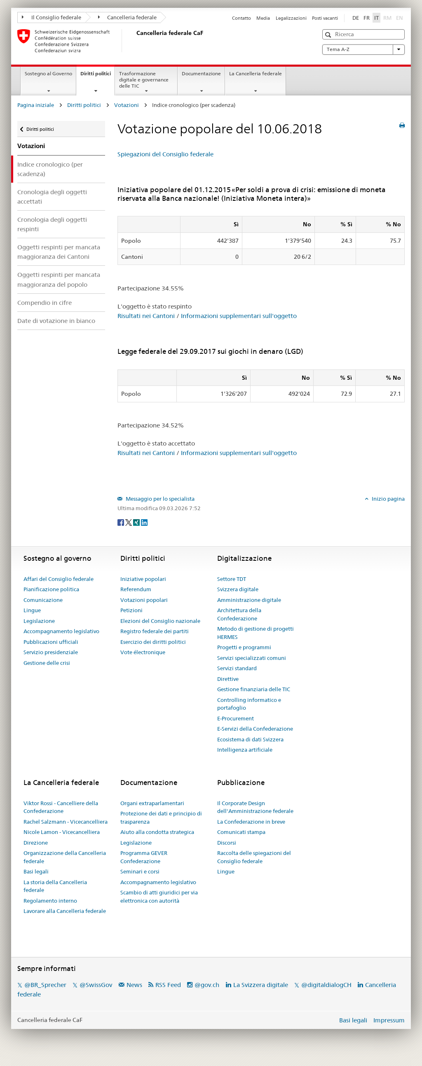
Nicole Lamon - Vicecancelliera (61, 832)
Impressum (389, 1020)
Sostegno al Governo (48, 73)
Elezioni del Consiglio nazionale (160, 621)
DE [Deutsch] (355, 17)
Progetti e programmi (244, 647)
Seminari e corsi (139, 871)
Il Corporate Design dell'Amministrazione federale (255, 807)
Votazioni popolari (144, 600)
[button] (329, 35)
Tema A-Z (363, 49)
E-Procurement (235, 718)
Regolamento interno (50, 900)
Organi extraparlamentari (152, 803)
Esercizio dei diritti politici (153, 642)
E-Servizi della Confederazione (255, 728)
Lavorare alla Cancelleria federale (64, 911)
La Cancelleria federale (255, 73)
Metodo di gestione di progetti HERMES (255, 632)
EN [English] (399, 17)
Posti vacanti (325, 18)
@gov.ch (207, 985)
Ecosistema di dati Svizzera (250, 739)
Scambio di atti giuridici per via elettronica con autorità (159, 896)
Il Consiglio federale (51, 17)
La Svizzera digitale (260, 985)
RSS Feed (168, 985)
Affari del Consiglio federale (58, 579)
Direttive (228, 679)
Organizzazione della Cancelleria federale (64, 857)
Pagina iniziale (35, 105)
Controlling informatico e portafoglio (249, 704)
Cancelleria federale (127, 17)
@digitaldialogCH (326, 985)
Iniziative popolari (143, 579)
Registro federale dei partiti (154, 631)
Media (263, 18)
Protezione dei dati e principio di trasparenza (161, 817)
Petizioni (131, 610)
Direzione (35, 842)
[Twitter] (129, 521)
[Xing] (137, 521)
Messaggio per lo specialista (159, 498)
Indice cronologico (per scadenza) (50, 169)
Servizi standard (237, 668)
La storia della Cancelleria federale (55, 886)
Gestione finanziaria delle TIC (253, 689)
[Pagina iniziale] (134, 40)
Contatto (241, 18)
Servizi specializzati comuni (251, 658)
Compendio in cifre (44, 303)
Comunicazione (43, 600)
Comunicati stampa (241, 832)
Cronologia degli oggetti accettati (52, 196)
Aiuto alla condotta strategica (157, 832)
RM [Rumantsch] (387, 17)
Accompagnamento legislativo (61, 631)
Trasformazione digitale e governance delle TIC (144, 79)
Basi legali (36, 871)
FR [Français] (366, 17)
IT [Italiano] (376, 17)
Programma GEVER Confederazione (143, 857)
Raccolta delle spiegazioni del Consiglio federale (254, 857)
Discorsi (226, 842)
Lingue (32, 610)
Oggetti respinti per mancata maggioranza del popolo (58, 279)
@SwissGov (96, 985)
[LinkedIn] (144, 521)
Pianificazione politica (51, 589)
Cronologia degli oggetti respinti (52, 224)
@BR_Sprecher (45, 985)
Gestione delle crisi (46, 663)
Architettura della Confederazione (239, 614)
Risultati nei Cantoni (146, 316)
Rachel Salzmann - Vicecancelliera (65, 821)
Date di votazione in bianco (56, 321)
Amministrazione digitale (249, 600)
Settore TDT (231, 579)
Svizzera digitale (237, 589)
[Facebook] (121, 521)
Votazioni (126, 105)
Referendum (135, 589)
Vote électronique (142, 652)
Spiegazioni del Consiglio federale (165, 154)
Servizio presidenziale (50, 652)
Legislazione (39, 621)
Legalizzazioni (291, 18)
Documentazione (201, 73)
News (134, 985)
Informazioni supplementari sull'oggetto (239, 316)
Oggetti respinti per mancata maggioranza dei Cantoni (58, 251)
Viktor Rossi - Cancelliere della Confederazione (60, 807)
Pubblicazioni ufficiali (50, 642)
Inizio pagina (387, 498)
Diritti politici (97, 76)
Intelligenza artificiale (244, 749)
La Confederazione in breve (251, 821)
